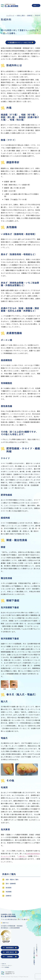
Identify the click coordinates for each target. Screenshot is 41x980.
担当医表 (8, 888)
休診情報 (8, 892)
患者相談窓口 (10, 947)
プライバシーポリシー (7, 965)
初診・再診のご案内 (12, 879)
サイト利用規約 (5, 967)
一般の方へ (22, 856)
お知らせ (4, 963)
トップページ (10, 15)
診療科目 (8, 896)
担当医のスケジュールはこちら (20, 42)
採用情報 (9, 956)
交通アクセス (6, 922)
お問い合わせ (10, 952)
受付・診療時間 (11, 884)
